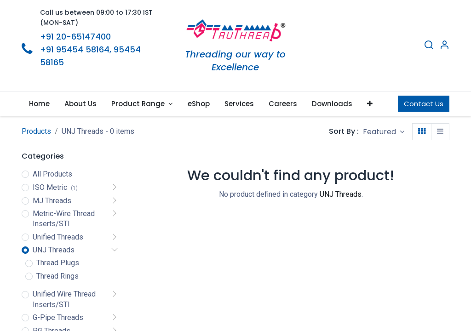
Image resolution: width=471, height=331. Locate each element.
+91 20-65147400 (75, 36)
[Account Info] (444, 46)
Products (36, 131)
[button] (370, 103)
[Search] (429, 46)
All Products (52, 174)
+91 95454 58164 (74, 49)
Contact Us (423, 103)
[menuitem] (39, 103)
